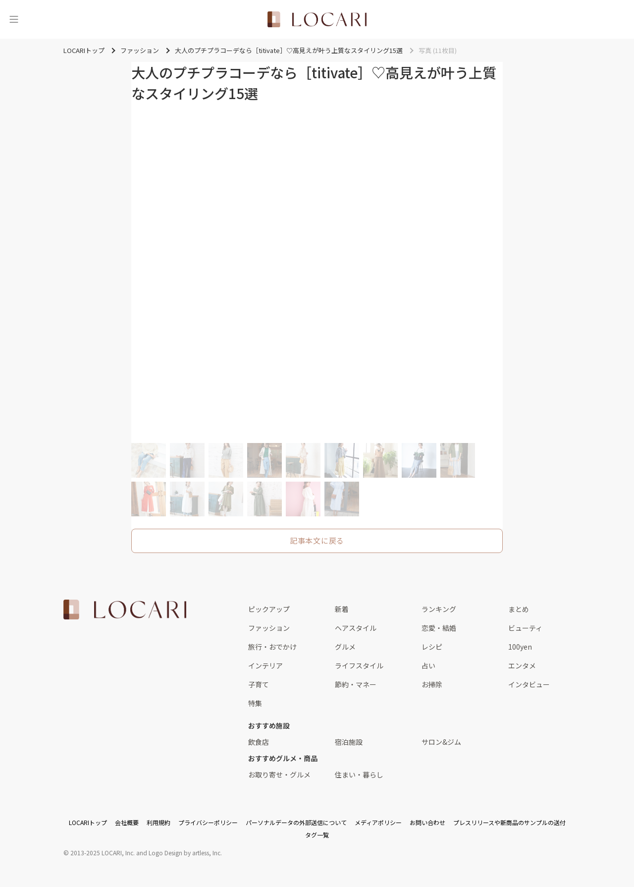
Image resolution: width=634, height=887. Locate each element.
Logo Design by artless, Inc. (185, 852)
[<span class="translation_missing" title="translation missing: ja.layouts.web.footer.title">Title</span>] (124, 609)
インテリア (265, 665)
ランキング (439, 609)
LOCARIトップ (88, 822)
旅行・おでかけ (272, 647)
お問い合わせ (427, 822)
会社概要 (127, 822)
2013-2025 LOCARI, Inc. (102, 852)
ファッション (269, 628)
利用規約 (158, 822)
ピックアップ (269, 609)
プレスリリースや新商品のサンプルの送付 (509, 822)
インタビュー (529, 684)
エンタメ (522, 665)
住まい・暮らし (359, 774)
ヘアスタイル (355, 628)
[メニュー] (14, 19)
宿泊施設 (349, 741)
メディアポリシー (378, 822)
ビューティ (525, 628)
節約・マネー (355, 684)
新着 (342, 609)
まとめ (518, 609)
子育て (258, 684)
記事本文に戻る (317, 540)
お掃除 (432, 684)
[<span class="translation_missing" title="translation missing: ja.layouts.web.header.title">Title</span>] (317, 19)
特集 (255, 703)
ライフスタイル (359, 665)
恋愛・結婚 (439, 628)
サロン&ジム (441, 741)
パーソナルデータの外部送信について (296, 822)
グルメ (345, 647)
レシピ (432, 647)
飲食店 (258, 741)
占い (428, 665)
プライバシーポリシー (208, 822)
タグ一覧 (317, 835)
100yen (520, 647)
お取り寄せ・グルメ (279, 774)
